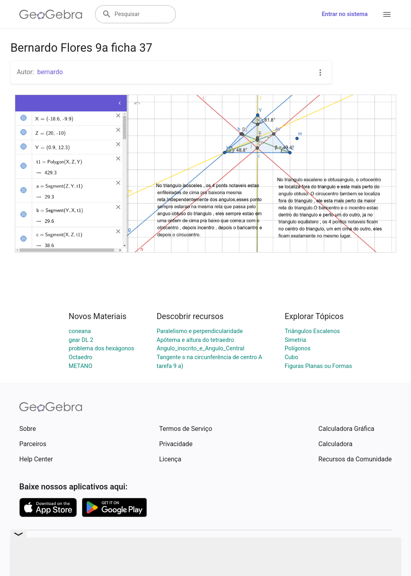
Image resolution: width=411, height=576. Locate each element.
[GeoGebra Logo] (50, 14)
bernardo (50, 72)
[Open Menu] (387, 14)
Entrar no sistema (345, 14)
